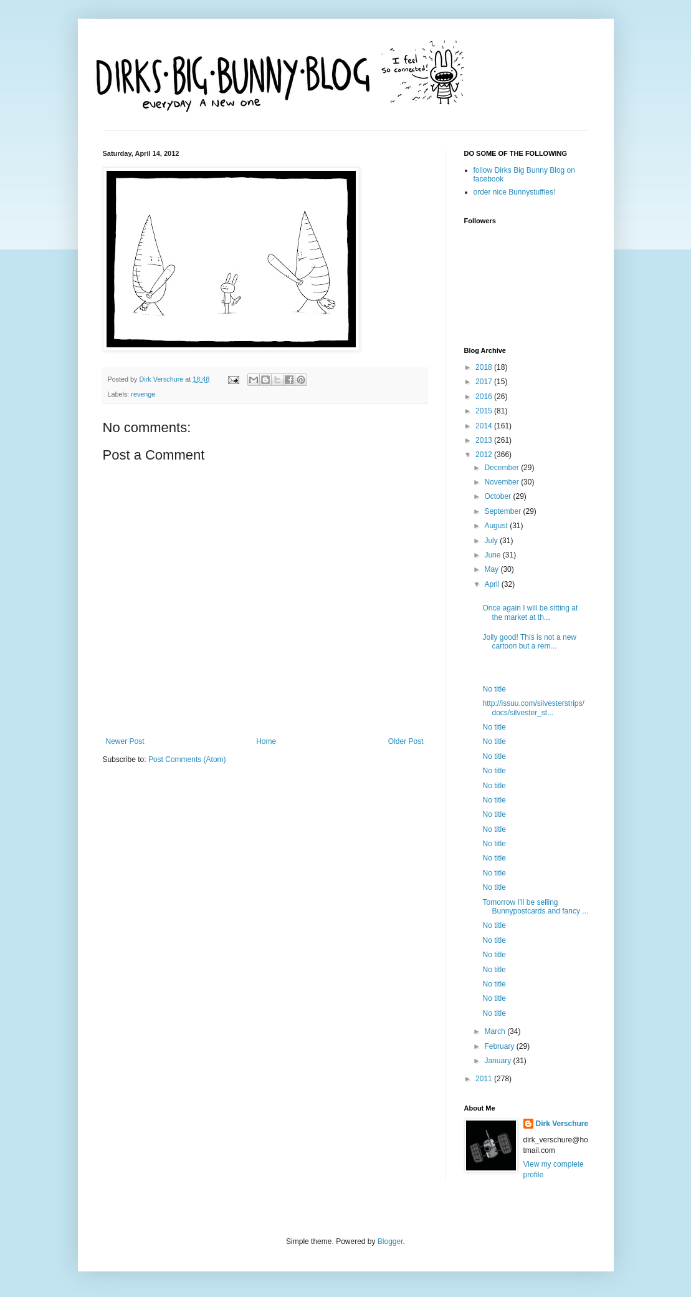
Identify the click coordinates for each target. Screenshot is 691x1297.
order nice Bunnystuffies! (515, 192)
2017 (484, 381)
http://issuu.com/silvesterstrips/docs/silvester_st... (533, 707)
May (492, 569)
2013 (484, 440)
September (503, 511)
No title (493, 689)
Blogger (390, 1241)
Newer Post (125, 741)
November (502, 482)
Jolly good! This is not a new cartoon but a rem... (529, 641)
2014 (484, 426)
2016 (484, 396)
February (500, 1046)
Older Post (406, 741)
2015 (484, 411)
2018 (484, 367)
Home (266, 741)
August (497, 525)
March (495, 1031)
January (498, 1060)
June (493, 555)
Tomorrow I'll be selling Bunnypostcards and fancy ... (535, 906)
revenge (143, 394)
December (502, 467)
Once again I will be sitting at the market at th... (530, 612)
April (492, 584)
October (498, 496)
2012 (484, 454)
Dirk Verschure (163, 379)
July (492, 540)
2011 (484, 1078)
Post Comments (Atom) (187, 759)
